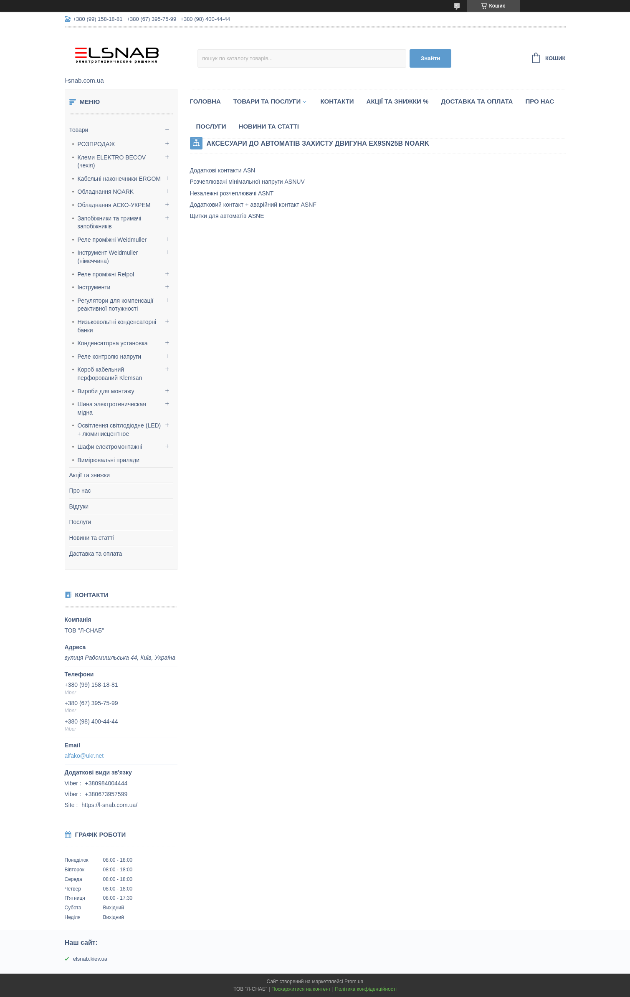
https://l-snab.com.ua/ (109, 805)
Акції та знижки (89, 475)
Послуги (80, 522)
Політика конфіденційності (366, 989)
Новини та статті (91, 537)
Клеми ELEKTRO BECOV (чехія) (112, 161)
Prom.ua (353, 981)
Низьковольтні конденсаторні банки (117, 326)
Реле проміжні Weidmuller (112, 239)
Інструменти (94, 287)
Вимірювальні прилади (109, 460)
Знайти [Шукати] (430, 58)
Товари (79, 130)
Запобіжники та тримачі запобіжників (110, 222)
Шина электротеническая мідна (112, 408)
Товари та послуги (267, 101)
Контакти (337, 101)
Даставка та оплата (95, 553)
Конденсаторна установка (113, 343)
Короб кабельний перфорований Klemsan (110, 373)
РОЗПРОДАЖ (96, 144)
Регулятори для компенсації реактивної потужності (116, 304)
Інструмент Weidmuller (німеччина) (108, 256)
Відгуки (79, 506)
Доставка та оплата (477, 101)
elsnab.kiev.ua (90, 959)
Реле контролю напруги (110, 356)
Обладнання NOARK (106, 191)
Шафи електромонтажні (110, 446)
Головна (205, 101)
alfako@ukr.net (84, 755)
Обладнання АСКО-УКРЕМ (114, 205)
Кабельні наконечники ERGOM (119, 178)
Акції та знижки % (398, 101)
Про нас (80, 490)
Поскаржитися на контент (301, 989)
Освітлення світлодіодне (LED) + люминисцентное (119, 429)
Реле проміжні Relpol (106, 274)
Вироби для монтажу (106, 391)
